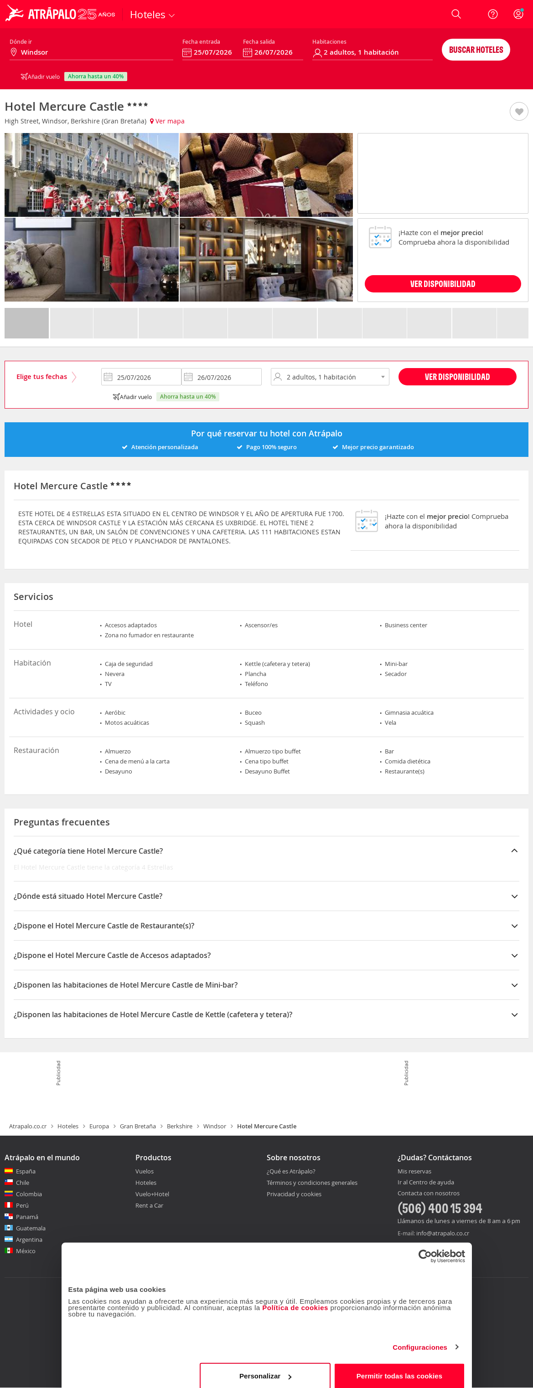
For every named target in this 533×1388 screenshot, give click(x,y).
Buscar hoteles (476, 49)
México (26, 1251)
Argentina (29, 1239)
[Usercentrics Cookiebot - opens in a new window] (425, 1248)
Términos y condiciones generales (312, 1182)
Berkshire (179, 1126)
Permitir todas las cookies (400, 1367)
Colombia (29, 1194)
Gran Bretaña (138, 1126)
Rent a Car (149, 1205)
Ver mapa (167, 121)
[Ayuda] (492, 14)
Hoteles (67, 1126)
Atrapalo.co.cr (28, 1126)
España (26, 1171)
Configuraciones (420, 1338)
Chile (22, 1182)
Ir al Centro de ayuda (426, 1182)
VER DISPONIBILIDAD (443, 283)
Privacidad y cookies (294, 1194)
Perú (22, 1205)
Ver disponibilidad (457, 376)
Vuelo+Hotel (152, 1194)
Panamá (27, 1217)
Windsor (214, 1126)
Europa (99, 1126)
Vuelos (144, 1171)
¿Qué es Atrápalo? (291, 1171)
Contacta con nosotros (429, 1193)
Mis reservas (414, 1171)
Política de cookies (295, 1299)
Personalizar (265, 1367)
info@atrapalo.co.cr (442, 1233)
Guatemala (31, 1228)
